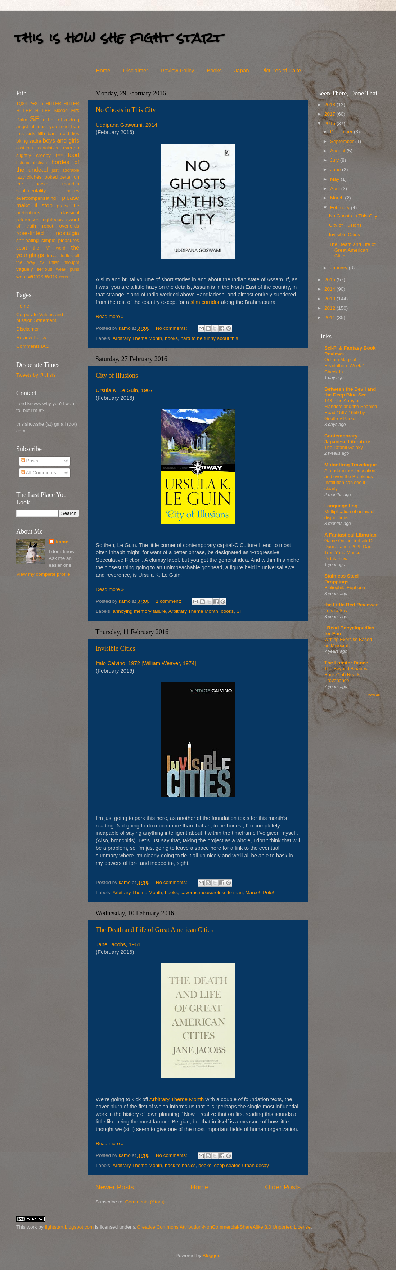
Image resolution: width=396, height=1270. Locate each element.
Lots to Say (335, 610)
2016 (330, 123)
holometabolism (31, 162)
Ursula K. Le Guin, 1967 (124, 390)
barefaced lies (63, 133)
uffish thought (64, 262)
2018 (330, 104)
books (171, 338)
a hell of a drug (61, 119)
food (73, 155)
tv (42, 262)
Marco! (253, 892)
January (339, 267)
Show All (373, 695)
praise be (68, 205)
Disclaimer (135, 70)
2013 (330, 298)
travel (52, 255)
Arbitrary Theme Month (137, 338)
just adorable (65, 170)
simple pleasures (60, 240)
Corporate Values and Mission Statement (39, 317)
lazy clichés (28, 177)
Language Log (340, 505)
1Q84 (21, 103)
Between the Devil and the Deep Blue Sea (350, 392)
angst (22, 126)
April (335, 188)
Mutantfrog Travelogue (350, 464)
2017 (330, 114)
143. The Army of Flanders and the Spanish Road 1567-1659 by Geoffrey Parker (350, 409)
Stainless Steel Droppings (341, 578)
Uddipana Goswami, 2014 (126, 125)
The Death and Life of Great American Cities (154, 929)
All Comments (38, 472)
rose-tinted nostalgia (47, 233)
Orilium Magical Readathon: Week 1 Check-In (344, 365)
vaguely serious (34, 269)
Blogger (211, 1255)
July (335, 160)
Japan (241, 70)
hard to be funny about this (209, 338)
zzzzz (64, 277)
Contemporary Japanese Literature (347, 438)
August (338, 150)
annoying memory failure (139, 611)
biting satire (28, 141)
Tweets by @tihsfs (36, 375)
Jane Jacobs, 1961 (118, 944)
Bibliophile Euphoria (344, 587)
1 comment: (169, 601)
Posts (30, 460)
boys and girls (61, 140)
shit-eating (27, 240)
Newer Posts (114, 1187)
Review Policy (177, 70)
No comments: (172, 328)
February (340, 207)
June (336, 169)
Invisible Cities (115, 648)
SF (240, 611)
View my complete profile (43, 574)
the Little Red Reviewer (351, 604)
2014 (330, 289)
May (335, 179)
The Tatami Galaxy (343, 447)
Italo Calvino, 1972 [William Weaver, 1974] (146, 663)
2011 (330, 317)
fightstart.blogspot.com (69, 1227)
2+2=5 (36, 103)
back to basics (180, 1165)
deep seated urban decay (241, 1165)
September (342, 141)
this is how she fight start (118, 37)
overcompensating (36, 198)
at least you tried (49, 126)
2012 (330, 308)
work (51, 276)
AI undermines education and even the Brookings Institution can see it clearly (349, 479)
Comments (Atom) (145, 1201)
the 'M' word (49, 248)
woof (21, 276)
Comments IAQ (32, 346)
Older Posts (283, 1187)
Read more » (110, 316)
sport (21, 248)
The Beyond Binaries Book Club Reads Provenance (345, 674)
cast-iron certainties (37, 148)
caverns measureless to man (211, 892)
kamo (125, 328)
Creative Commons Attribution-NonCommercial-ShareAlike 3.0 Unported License (223, 1227)
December (342, 131)
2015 (330, 279)
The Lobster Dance (346, 662)
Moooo (61, 110)
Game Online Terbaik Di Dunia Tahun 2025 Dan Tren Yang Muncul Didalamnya (348, 549)
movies (72, 190)
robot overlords (60, 226)
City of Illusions (117, 375)
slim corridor (205, 302)
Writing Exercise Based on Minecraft (348, 642)
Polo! (268, 892)
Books (214, 70)
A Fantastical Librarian (350, 535)
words (35, 276)
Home (103, 70)
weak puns (67, 269)
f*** (59, 155)
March (337, 198)
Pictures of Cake (281, 70)
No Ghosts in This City (126, 109)
